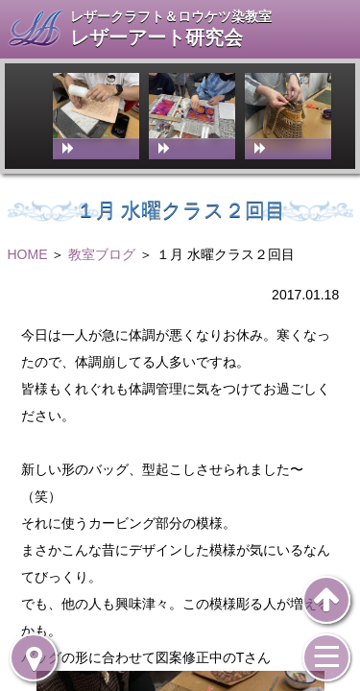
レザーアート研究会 (156, 38)
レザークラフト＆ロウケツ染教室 (171, 16)
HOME (28, 254)
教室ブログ (101, 254)
